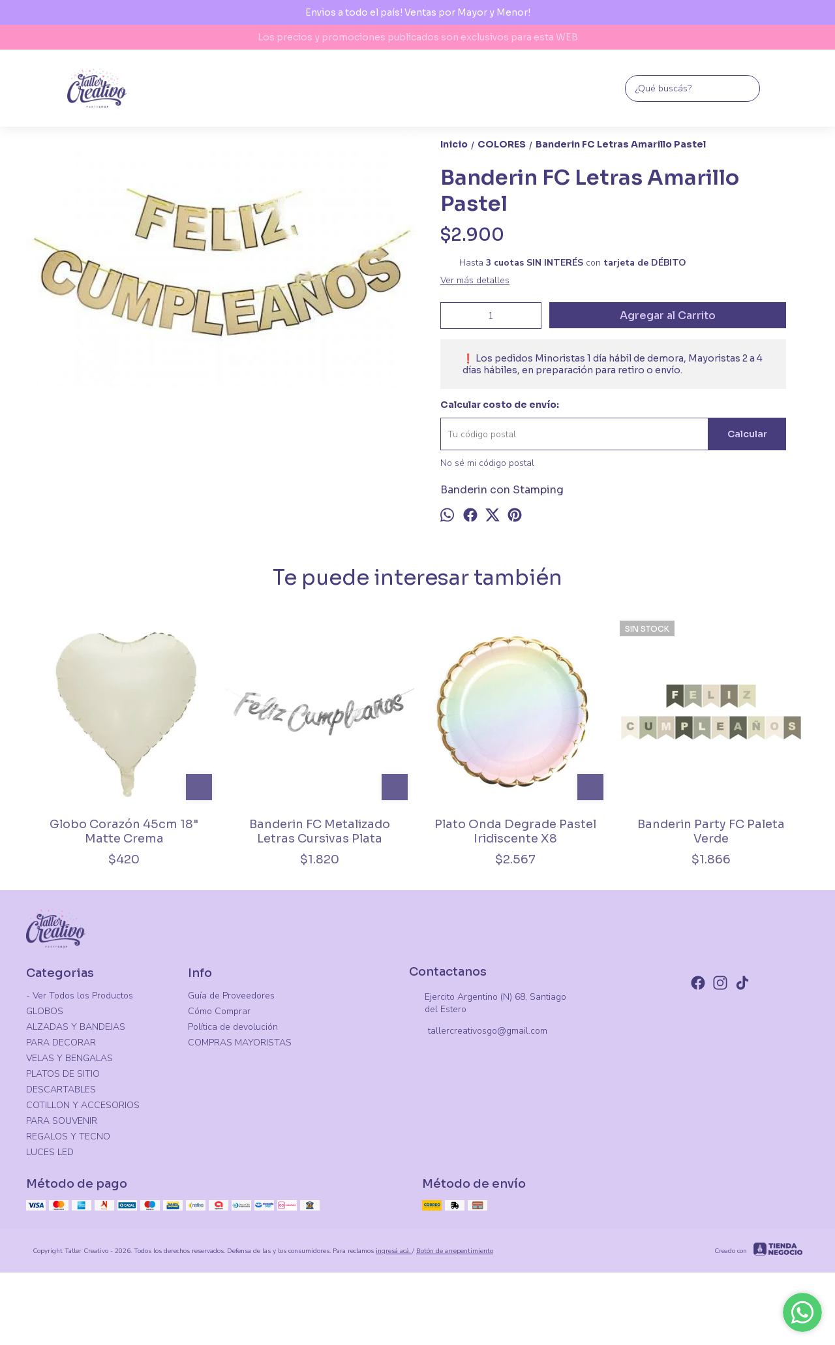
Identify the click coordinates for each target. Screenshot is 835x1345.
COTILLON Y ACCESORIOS (83, 1105)
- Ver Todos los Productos (79, 995)
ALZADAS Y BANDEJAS (75, 1027)
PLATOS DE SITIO (63, 1074)
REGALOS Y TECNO (68, 1136)
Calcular (747, 434)
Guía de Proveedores (231, 995)
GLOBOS (44, 1011)
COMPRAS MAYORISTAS (240, 1042)
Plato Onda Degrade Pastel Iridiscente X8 (515, 831)
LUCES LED (50, 1152)
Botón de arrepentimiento (454, 1251)
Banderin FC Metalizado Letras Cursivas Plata (319, 831)
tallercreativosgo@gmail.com (478, 1032)
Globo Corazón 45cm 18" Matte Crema (124, 831)
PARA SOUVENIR (61, 1121)
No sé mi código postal (487, 463)
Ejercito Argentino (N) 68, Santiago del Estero (487, 1003)
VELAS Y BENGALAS (69, 1058)
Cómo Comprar (219, 1011)
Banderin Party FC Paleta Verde (711, 831)
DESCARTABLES (61, 1089)
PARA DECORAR (61, 1042)
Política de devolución (233, 1027)
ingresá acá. (394, 1251)
